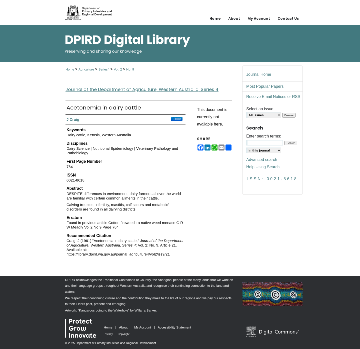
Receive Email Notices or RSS (273, 96)
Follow (177, 118)
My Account (142, 327)
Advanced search (261, 160)
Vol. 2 (118, 69)
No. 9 (130, 69)
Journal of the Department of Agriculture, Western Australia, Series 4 (142, 89)
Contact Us (288, 18)
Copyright (124, 334)
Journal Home (258, 74)
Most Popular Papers (265, 86)
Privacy (108, 334)
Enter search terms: (263, 136)
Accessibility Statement (174, 327)
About (123, 327)
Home (70, 69)
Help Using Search (263, 167)
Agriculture (86, 69)
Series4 (104, 69)
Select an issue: (260, 109)
